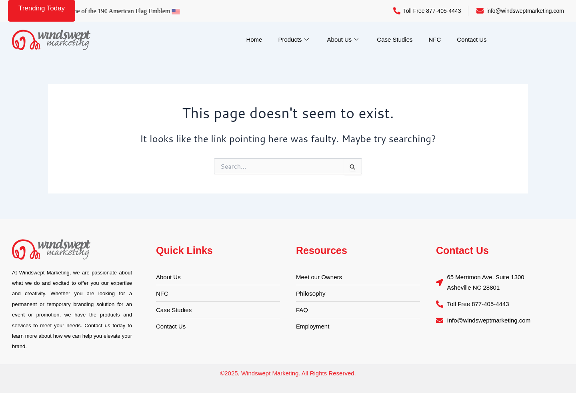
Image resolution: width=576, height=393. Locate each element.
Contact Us (471, 39)
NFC (435, 39)
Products (293, 39)
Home (254, 39)
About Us (343, 39)
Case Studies (394, 39)
